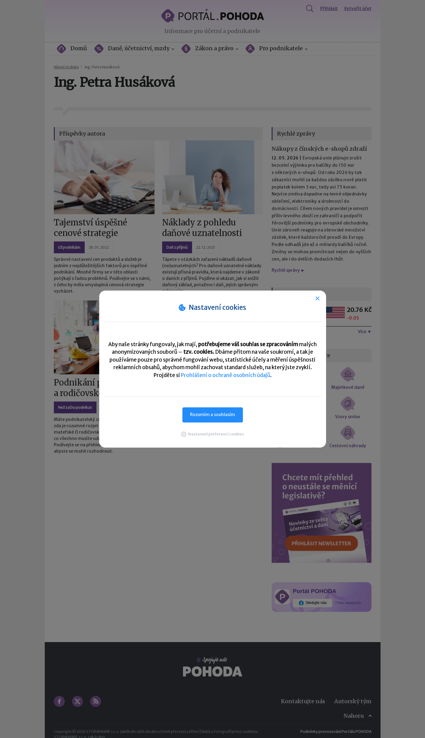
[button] (212, 434)
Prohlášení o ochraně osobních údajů (225, 375)
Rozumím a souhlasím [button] (212, 414)
